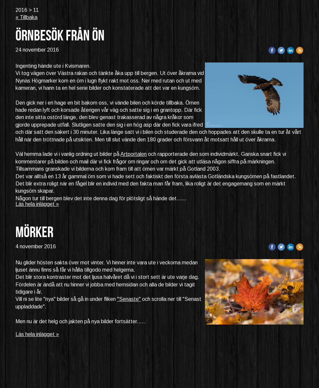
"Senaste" (129, 299)
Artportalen (133, 154)
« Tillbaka (26, 17)
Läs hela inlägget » (37, 204)
